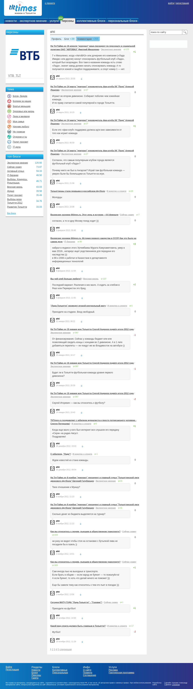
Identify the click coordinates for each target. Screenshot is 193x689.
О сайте (87, 670)
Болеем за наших (22, 101)
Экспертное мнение (17, 163)
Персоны (36, 675)
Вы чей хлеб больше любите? (66, 279)
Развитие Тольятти (17, 207)
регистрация (182, 3)
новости (11, 20)
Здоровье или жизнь (23, 111)
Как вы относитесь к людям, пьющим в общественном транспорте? (85, 531)
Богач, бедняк (20, 96)
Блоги (34, 672)
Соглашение (89, 675)
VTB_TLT (14, 75)
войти (171, 3)
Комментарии (84, 39)
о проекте (50, 3)
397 (76, 332)
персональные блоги (122, 20)
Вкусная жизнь (15, 187)
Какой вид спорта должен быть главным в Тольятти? (78, 626)
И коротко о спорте (116, 191)
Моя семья (18, 121)
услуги (54, 20)
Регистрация (12, 669)
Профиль (56, 39)
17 (132, 626)
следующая (66, 649)
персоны (68, 20)
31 (121, 481)
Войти (9, 667)
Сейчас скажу (14, 167)
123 (127, 49)
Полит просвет (20, 142)
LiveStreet (176, 685)
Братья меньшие (21, 106)
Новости (35, 670)
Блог (66, 39)
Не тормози (19, 131)
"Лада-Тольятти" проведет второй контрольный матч (78, 306)
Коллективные (59, 670)
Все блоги (11, 213)
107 (104, 279)
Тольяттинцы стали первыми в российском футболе (78, 191)
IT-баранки (12, 175)
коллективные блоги (91, 20)
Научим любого (21, 126)
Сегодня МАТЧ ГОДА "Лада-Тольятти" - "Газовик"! (76, 602)
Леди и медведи (21, 116)
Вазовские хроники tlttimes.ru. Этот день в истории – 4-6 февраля (84, 215)
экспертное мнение (33, 20)
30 (81, 241)
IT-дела (17, 147)
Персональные (60, 672)
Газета (34, 678)
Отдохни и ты (20, 137)
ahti (52, 31)
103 (56, 535)
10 (132, 191)
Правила (87, 672)
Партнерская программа (121, 672)
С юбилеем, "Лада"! (61, 454)
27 (87, 90)
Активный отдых (15, 171)
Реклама (113, 670)
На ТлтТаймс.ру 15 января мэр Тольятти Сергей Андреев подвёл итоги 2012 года (92, 329)
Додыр (10, 191)
